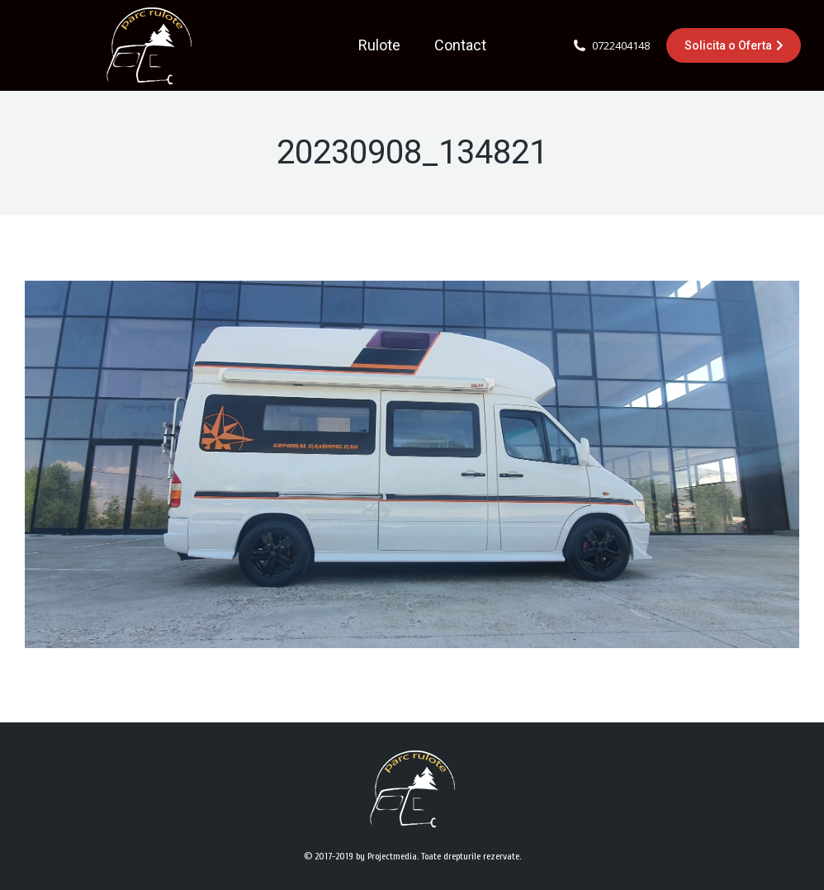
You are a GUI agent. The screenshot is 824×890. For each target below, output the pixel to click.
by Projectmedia (386, 856)
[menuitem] (379, 45)
